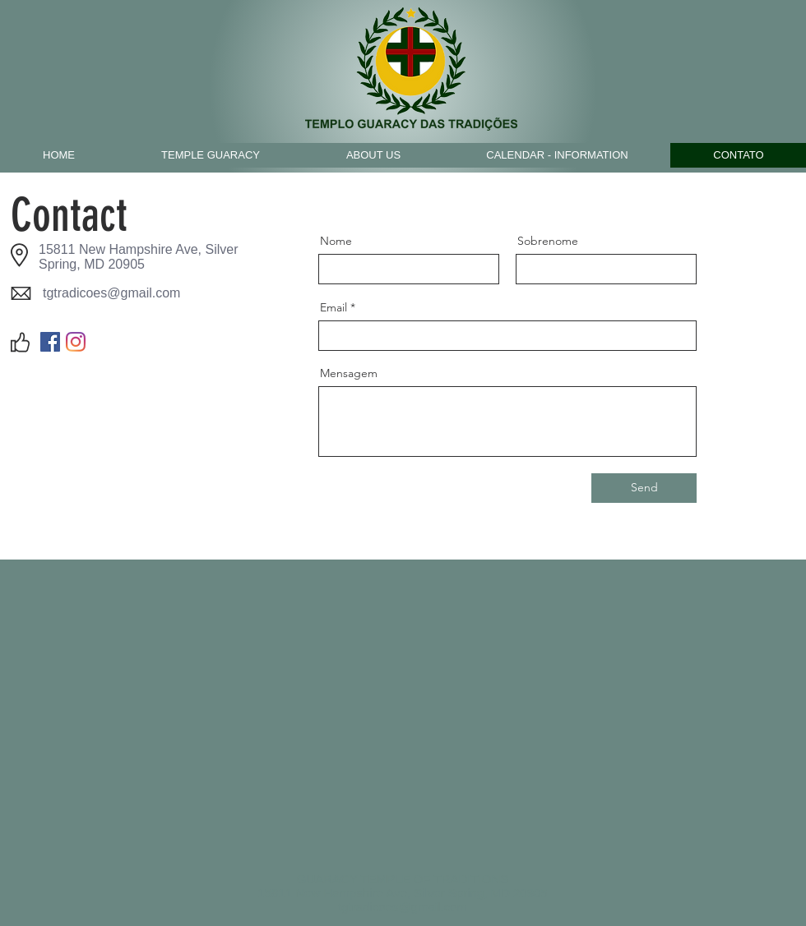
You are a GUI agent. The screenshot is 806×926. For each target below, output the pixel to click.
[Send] (644, 488)
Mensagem (349, 373)
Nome (336, 240)
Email (333, 307)
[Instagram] (76, 342)
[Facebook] (50, 342)
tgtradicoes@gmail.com (111, 293)
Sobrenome (547, 240)
